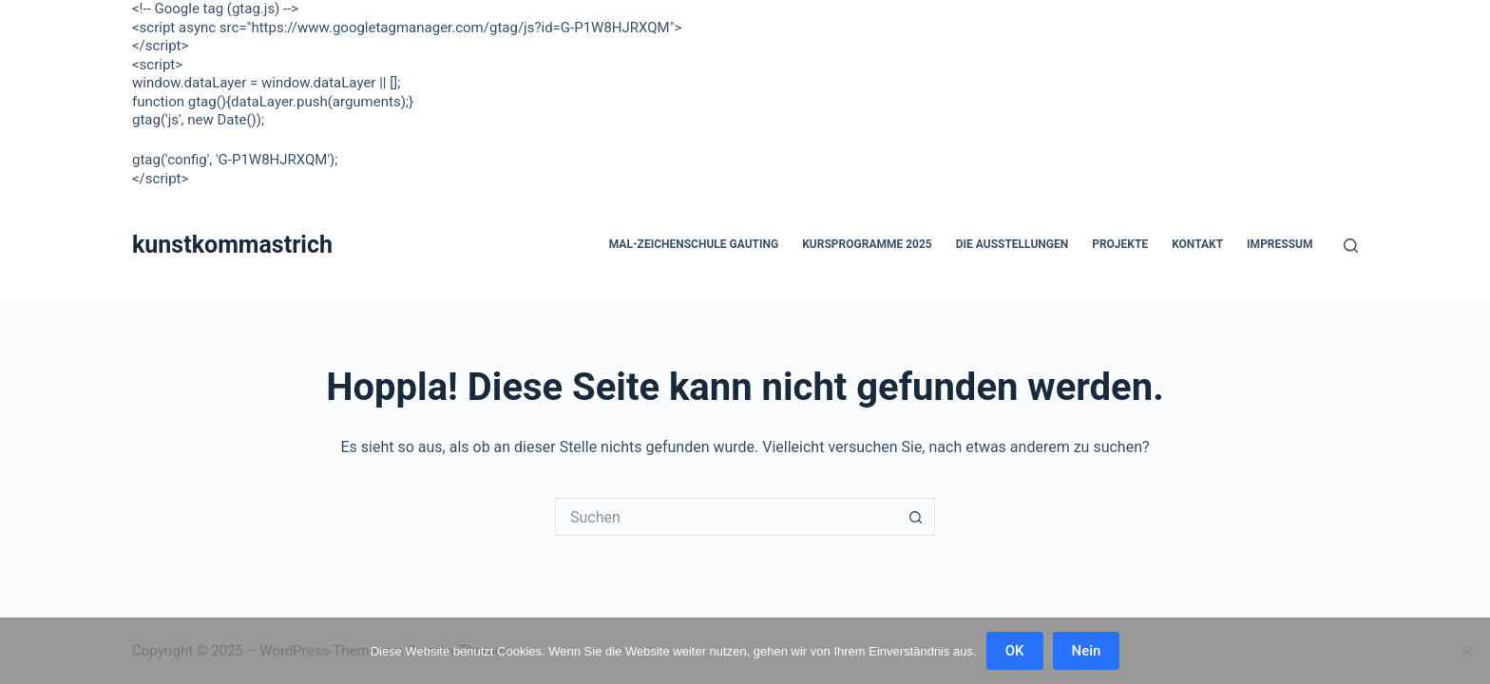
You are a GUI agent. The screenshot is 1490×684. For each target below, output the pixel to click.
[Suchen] (1351, 245)
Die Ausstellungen (1012, 244)
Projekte (1120, 244)
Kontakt (1197, 244)
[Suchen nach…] (726, 517)
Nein (1086, 650)
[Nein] (1466, 650)
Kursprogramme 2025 (867, 244)
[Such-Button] (916, 517)
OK (1014, 650)
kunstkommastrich (232, 244)
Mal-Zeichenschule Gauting (693, 244)
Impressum (1279, 244)
